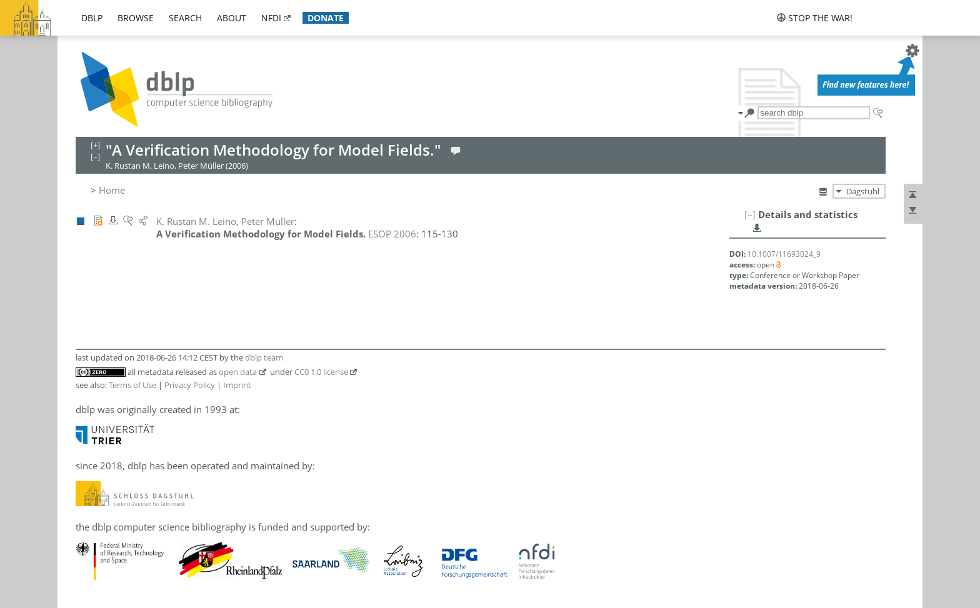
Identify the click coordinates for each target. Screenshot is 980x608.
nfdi (271, 18)
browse (136, 18)
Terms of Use (132, 385)
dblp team (264, 357)
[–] (750, 214)
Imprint (237, 385)
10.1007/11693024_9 (784, 254)
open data (238, 371)
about (231, 18)
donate (326, 18)
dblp (91, 18)
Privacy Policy (189, 385)
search (185, 18)
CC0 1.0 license (321, 371)
